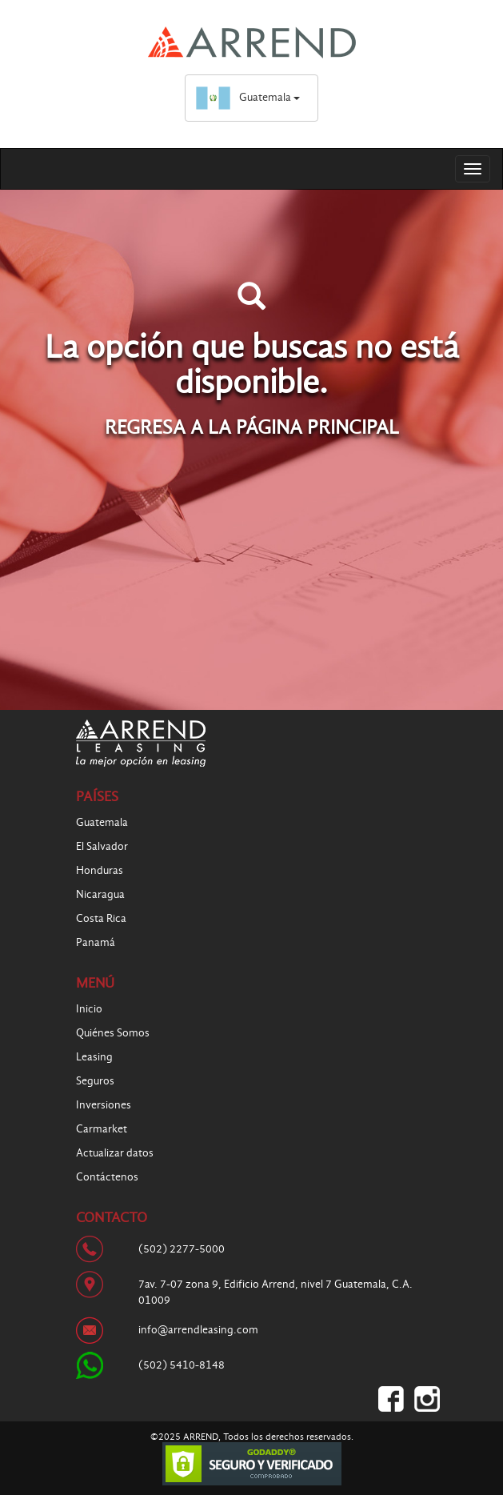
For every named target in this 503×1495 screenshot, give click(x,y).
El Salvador (102, 846)
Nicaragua (100, 894)
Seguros (95, 1081)
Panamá (95, 942)
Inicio (89, 1009)
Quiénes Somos (113, 1033)
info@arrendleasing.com (198, 1330)
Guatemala (247, 97)
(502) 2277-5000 (181, 1249)
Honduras (99, 870)
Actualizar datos (115, 1153)
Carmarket (101, 1129)
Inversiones (103, 1105)
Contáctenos (107, 1177)
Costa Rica (101, 918)
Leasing (94, 1057)
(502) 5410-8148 (181, 1365)
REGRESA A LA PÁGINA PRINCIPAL (252, 427)
